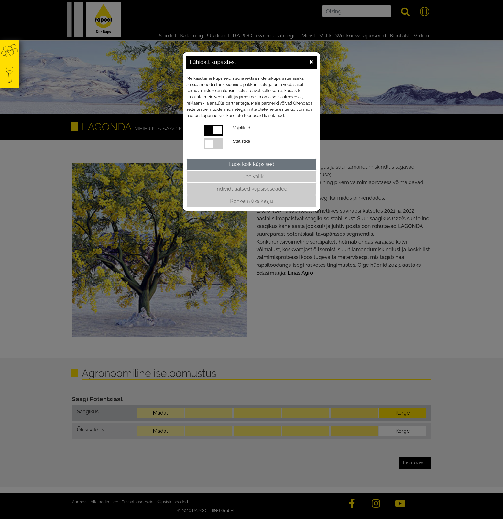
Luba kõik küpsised (251, 164)
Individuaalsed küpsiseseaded (251, 189)
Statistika (241, 141)
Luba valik (251, 176)
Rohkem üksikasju (251, 201)
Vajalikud (241, 127)
